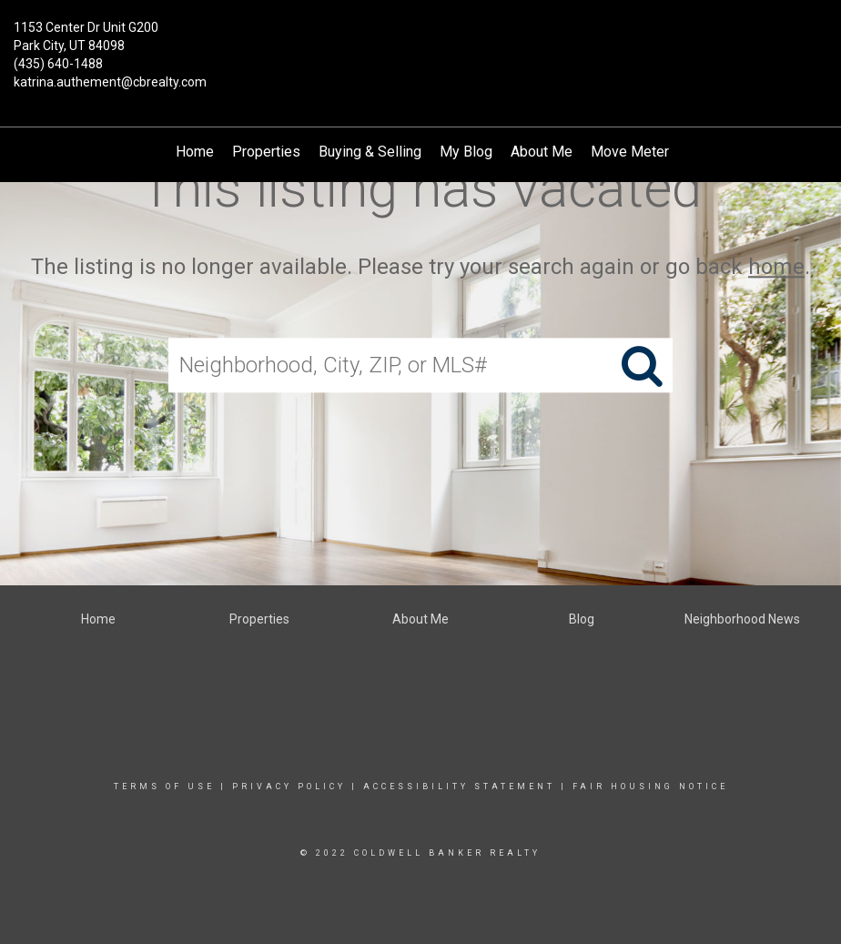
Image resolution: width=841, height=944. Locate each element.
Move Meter (630, 151)
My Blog (466, 151)
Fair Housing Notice (650, 786)
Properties (266, 151)
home (776, 266)
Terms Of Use (164, 786)
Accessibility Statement (459, 786)
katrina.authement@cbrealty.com (110, 82)
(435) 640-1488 (58, 63)
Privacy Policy (289, 786)
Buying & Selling (370, 151)
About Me (541, 151)
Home (195, 151)
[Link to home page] (420, 38)
